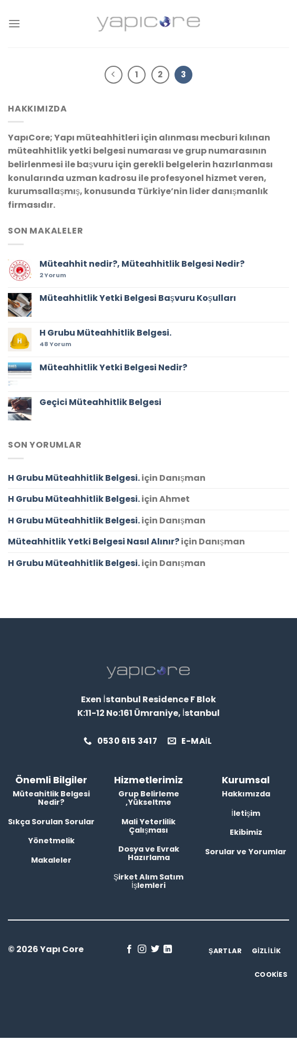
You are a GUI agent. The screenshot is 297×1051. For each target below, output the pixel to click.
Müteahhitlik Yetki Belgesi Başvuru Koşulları (137, 298)
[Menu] (14, 23)
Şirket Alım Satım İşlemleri (149, 881)
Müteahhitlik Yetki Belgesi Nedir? (113, 367)
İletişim (245, 813)
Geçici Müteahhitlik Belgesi (100, 402)
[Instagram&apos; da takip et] (142, 949)
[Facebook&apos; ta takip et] (129, 949)
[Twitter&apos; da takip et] (155, 949)
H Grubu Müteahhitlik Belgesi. (105, 333)
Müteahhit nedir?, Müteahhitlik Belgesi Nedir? (141, 264)
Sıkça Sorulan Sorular (51, 821)
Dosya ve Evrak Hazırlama (148, 853)
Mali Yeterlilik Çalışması (148, 825)
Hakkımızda (246, 794)
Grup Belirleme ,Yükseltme (148, 798)
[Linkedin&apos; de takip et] (167, 949)
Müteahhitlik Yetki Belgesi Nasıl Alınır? (93, 541)
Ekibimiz (246, 832)
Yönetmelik (51, 840)
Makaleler (51, 860)
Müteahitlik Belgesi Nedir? (51, 798)
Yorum (52, 275)
